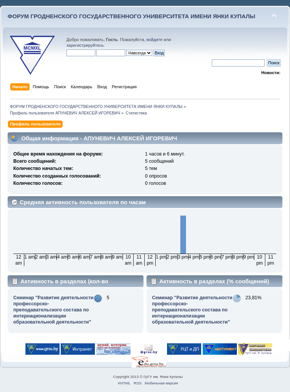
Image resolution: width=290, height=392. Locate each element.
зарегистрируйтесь (85, 45)
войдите (154, 39)
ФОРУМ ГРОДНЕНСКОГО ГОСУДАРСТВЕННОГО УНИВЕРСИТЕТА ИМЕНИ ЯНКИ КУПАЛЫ (131, 16)
